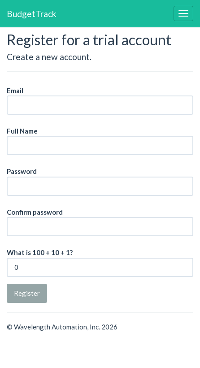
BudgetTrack (32, 13)
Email (15, 91)
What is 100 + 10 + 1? (40, 252)
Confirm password (35, 212)
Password (22, 171)
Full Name (22, 131)
